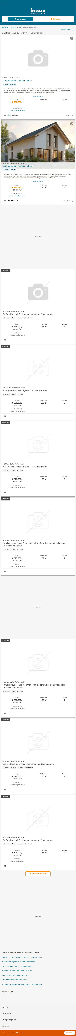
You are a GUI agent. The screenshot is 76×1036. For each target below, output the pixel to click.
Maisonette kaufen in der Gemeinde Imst (16, 966)
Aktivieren (70, 1033)
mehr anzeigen (38, 96)
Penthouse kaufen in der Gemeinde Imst (16, 971)
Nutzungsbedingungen (9, 1020)
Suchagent (55, 19)
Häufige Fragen (6, 1013)
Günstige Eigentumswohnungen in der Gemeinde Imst (21, 957)
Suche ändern (20, 19)
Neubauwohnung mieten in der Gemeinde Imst (18, 962)
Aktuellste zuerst (66, 30)
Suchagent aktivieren (38, 873)
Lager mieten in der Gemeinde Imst (14, 975)
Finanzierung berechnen (17, 110)
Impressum (5, 1026)
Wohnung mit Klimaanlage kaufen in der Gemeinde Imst (22, 984)
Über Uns (5, 1007)
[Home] (38, 11)
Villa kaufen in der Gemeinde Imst (14, 980)
